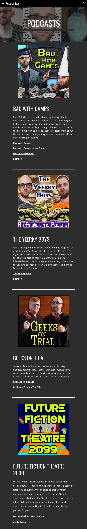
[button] (3, 3)
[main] (43, 24)
